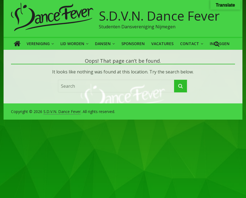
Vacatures (162, 43)
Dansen (103, 43)
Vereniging (38, 43)
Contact (189, 43)
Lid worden (72, 43)
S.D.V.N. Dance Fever (159, 15)
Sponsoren (133, 43)
